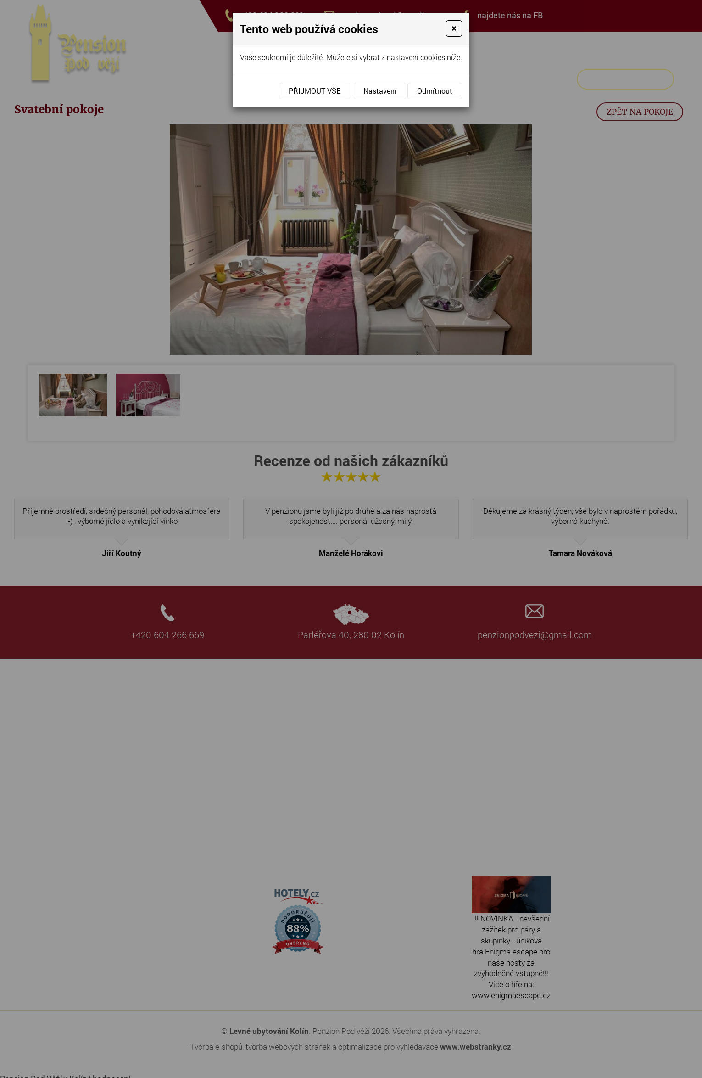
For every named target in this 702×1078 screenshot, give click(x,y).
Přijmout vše (314, 90)
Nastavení (379, 90)
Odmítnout (434, 90)
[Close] (454, 28)
